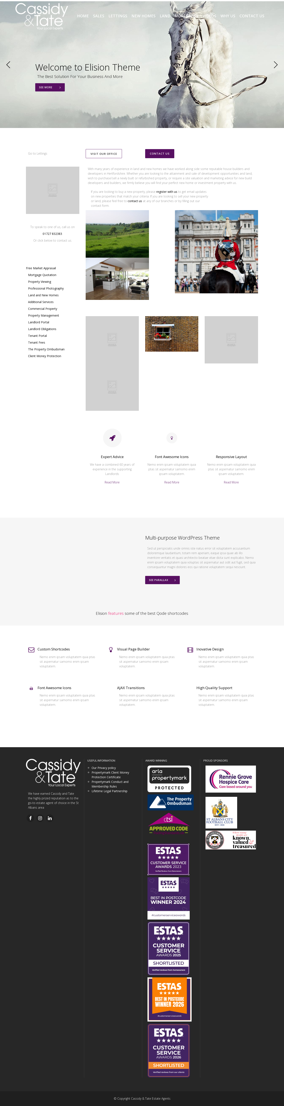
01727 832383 (52, 234)
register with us (166, 192)
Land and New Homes (43, 295)
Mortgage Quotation (42, 275)
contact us (135, 201)
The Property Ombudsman (46, 349)
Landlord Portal (38, 322)
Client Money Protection (44, 356)
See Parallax (162, 580)
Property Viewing (39, 282)
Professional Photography (46, 288)
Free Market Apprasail (41, 268)
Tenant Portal (37, 336)
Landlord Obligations (42, 329)
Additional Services (41, 302)
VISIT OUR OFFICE (104, 154)
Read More (112, 482)
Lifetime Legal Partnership (109, 791)
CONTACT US (160, 153)
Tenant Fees (36, 342)
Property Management (43, 315)
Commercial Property (42, 309)
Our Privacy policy (104, 768)
